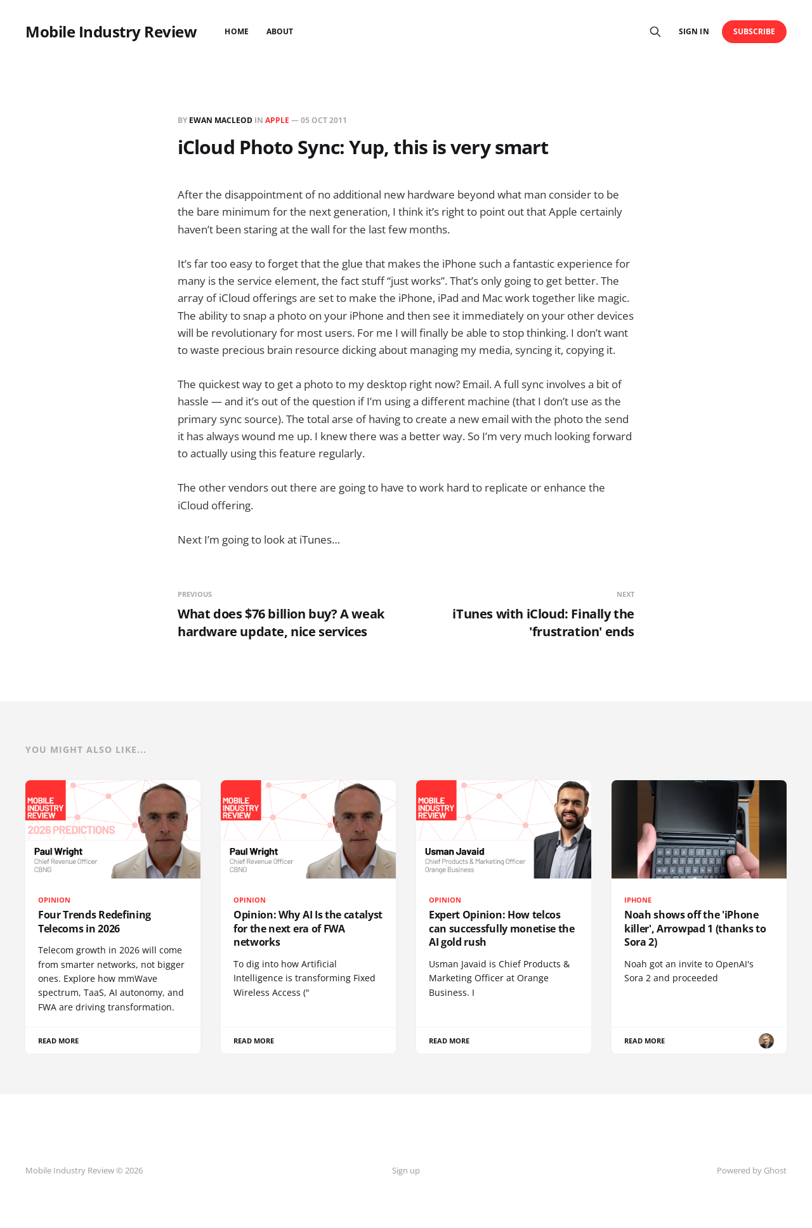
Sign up (406, 1170)
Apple (277, 120)
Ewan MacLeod (220, 120)
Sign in (694, 31)
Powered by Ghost (752, 1170)
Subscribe (754, 31)
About (279, 31)
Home (236, 31)
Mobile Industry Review (111, 31)
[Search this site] (655, 31)
